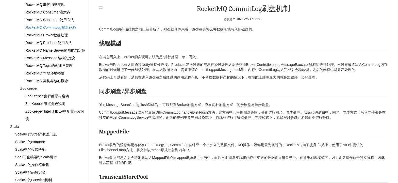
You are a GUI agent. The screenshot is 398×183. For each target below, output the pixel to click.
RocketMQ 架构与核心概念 (46, 81)
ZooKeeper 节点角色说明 (45, 104)
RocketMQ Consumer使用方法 (49, 20)
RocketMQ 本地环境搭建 (44, 73)
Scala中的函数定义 (30, 172)
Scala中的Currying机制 (33, 180)
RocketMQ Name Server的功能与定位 (55, 50)
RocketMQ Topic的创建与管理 (49, 66)
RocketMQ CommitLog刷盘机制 (50, 27)
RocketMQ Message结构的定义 (50, 58)
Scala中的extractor (30, 142)
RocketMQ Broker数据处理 (46, 35)
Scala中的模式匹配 (30, 149)
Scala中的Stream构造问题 (36, 134)
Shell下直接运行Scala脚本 (36, 157)
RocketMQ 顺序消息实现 (44, 5)
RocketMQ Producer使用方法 (48, 43)
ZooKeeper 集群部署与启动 (47, 96)
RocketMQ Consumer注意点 (47, 12)
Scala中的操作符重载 (32, 165)
